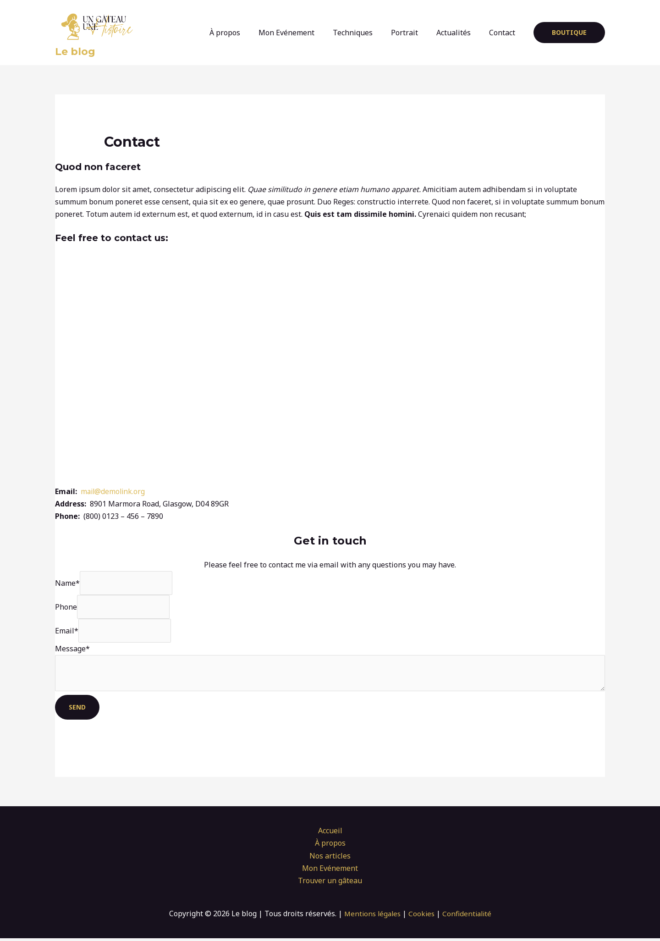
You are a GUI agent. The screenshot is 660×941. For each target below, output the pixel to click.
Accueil (330, 833)
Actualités (459, 33)
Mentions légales (371, 916)
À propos (245, 33)
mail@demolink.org (114, 491)
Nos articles (330, 858)
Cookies (421, 916)
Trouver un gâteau (330, 883)
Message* (72, 650)
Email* (66, 632)
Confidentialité (469, 916)
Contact (504, 33)
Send (77, 709)
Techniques (365, 33)
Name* (67, 583)
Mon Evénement (303, 33)
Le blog (75, 51)
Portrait (413, 33)
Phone (66, 608)
